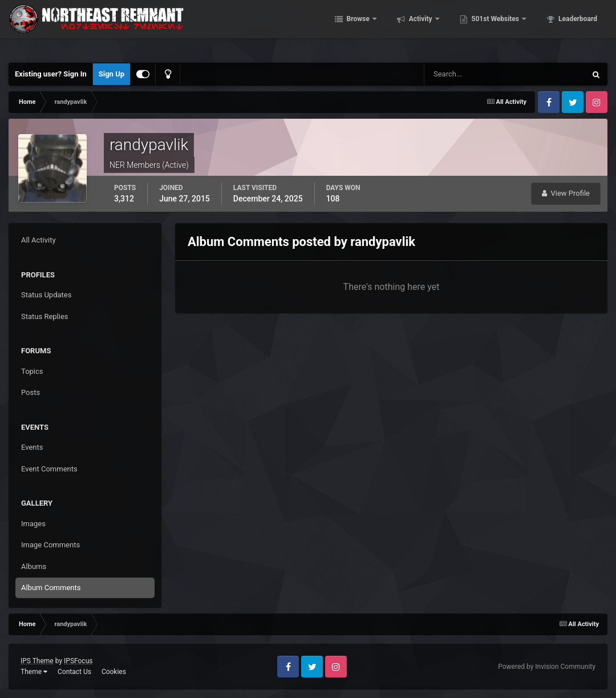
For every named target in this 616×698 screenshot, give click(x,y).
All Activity (38, 240)
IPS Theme (37, 661)
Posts (30, 392)
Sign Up (111, 74)
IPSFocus (78, 661)
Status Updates (46, 295)
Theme (34, 672)
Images (33, 523)
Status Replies (44, 316)
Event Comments (49, 469)
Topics (32, 371)
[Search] (470, 74)
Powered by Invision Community (546, 667)
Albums (33, 566)
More (582, 29)
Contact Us (74, 672)
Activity (436, 29)
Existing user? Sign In (51, 74)
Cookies (114, 672)
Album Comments (50, 587)
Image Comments (50, 544)
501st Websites (511, 29)
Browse (374, 29)
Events (32, 447)
